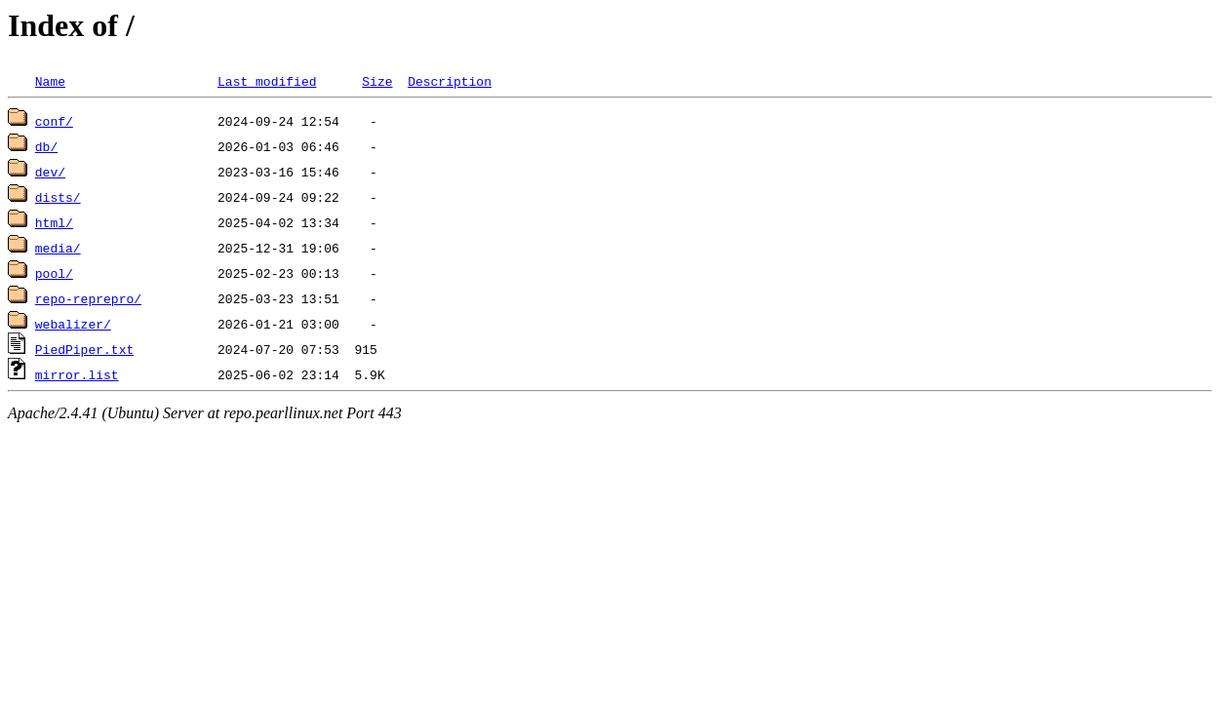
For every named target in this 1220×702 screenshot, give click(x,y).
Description (450, 81)
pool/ (54, 273)
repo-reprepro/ (88, 298)
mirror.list (77, 374)
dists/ (58, 197)
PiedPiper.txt (84, 349)
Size (377, 81)
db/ (46, 146)
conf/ (54, 121)
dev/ (50, 171)
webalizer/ (73, 323)
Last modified (266, 81)
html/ (54, 222)
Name (50, 81)
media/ (58, 247)
